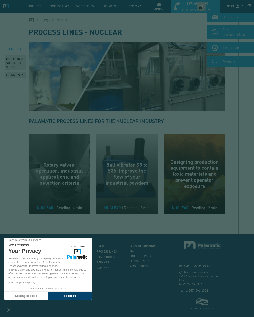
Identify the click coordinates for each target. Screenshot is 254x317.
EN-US (242, 5)
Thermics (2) (15, 75)
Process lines (60, 6)
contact (159, 8)
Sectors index (140, 261)
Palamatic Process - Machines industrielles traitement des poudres (6, 5)
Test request (232, 48)
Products (34, 6)
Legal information (143, 245)
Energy (45, 20)
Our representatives (233, 33)
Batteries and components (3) (15, 63)
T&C (132, 251)
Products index (141, 256)
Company (135, 6)
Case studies (84, 6)
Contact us (230, 18)
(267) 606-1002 (197, 3)
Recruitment (139, 266)
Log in (230, 6)
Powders (229, 62)
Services (109, 6)
